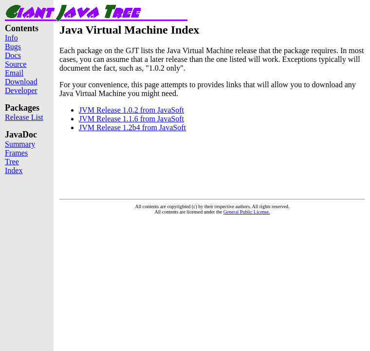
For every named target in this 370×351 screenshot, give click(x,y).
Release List (24, 117)
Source (15, 64)
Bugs (13, 46)
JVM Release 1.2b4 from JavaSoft (132, 127)
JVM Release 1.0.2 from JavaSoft (131, 110)
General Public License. (246, 211)
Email (14, 73)
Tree (12, 161)
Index (13, 170)
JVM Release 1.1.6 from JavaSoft (131, 119)
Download (21, 82)
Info (11, 38)
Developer (21, 90)
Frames (16, 153)
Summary (20, 144)
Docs (13, 55)
